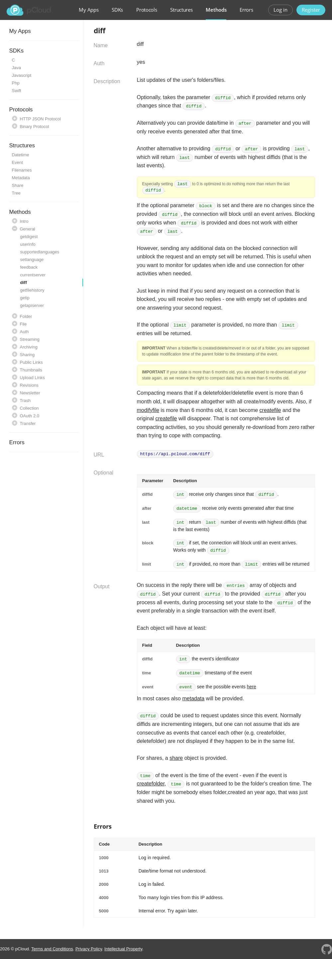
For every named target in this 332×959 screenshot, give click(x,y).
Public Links (31, 362)
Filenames (22, 170)
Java (16, 67)
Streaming (30, 339)
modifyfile (148, 410)
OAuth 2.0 (30, 415)
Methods (216, 9)
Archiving (29, 346)
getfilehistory (32, 290)
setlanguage (32, 259)
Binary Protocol (34, 126)
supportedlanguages (39, 251)
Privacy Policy (88, 948)
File (23, 324)
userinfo (28, 244)
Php (16, 82)
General (27, 228)
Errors (246, 9)
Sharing (27, 354)
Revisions (29, 385)
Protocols (146, 9)
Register (311, 9)
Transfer (28, 423)
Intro (24, 221)
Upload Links (32, 377)
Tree (16, 193)
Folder (26, 316)
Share (18, 185)
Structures (181, 9)
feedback (29, 267)
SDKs (117, 9)
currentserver (33, 274)
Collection (29, 408)
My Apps (88, 9)
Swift (16, 90)
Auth (24, 331)
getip (25, 297)
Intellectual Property (123, 948)
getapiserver (32, 305)
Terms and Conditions (52, 948)
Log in (280, 9)
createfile (270, 410)
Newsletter (30, 392)
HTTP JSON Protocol (40, 118)
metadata (193, 698)
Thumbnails (31, 369)
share (176, 758)
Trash (25, 400)
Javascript (22, 75)
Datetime (20, 154)
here (251, 686)
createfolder (151, 783)
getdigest (29, 236)
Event (17, 162)
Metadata (21, 177)
